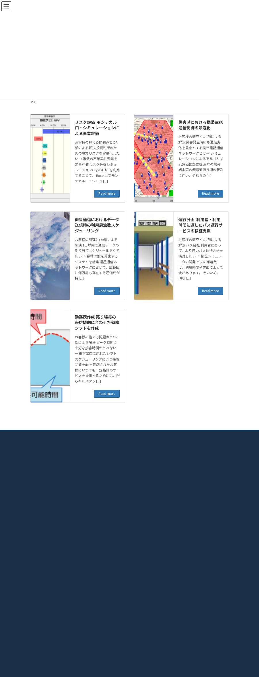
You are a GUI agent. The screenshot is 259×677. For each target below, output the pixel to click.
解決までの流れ (149, 457)
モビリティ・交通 (154, 527)
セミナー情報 (44, 625)
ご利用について (42, 493)
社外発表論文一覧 (47, 645)
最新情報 (40, 614)
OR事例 (143, 467)
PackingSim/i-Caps (155, 566)
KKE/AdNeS (150, 585)
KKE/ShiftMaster (154, 557)
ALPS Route (149, 576)
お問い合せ (146, 604)
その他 (146, 537)
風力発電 (148, 517)
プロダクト (146, 547)
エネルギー (149, 507)
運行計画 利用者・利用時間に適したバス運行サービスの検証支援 (200, 225)
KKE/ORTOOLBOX (155, 595)
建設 (144, 497)
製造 (144, 487)
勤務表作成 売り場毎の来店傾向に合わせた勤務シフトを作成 (97, 322)
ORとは (143, 447)
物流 (144, 477)
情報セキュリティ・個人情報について (59, 507)
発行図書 (40, 635)
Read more (106, 193)
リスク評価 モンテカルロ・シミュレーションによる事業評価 (97, 128)
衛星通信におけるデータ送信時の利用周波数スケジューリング (97, 225)
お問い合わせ (44, 655)
